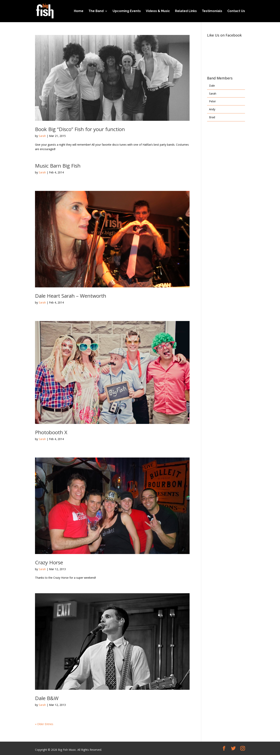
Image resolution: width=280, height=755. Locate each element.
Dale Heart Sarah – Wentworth (70, 295)
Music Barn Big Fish (57, 165)
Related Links (186, 11)
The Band (96, 11)
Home (78, 11)
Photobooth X (51, 432)
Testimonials (212, 11)
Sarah (42, 136)
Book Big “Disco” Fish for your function (80, 129)
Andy (212, 109)
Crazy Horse (49, 562)
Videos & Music (158, 11)
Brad (212, 117)
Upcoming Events (127, 11)
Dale (212, 85)
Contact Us (236, 11)
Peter (212, 101)
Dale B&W (47, 698)
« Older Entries (44, 724)
